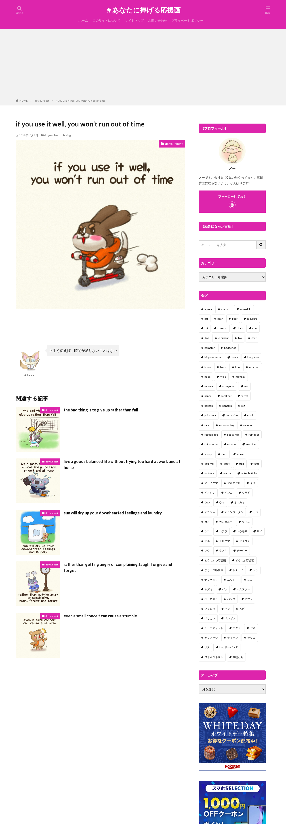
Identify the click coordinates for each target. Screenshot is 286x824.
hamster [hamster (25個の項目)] (209, 347)
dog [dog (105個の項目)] (206, 338)
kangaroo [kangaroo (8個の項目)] (253, 357)
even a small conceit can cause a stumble (100, 615)
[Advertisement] (143, 64)
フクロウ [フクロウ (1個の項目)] (209, 608)
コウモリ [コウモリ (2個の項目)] (242, 531)
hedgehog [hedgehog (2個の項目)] (230, 347)
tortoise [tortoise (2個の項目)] (209, 473)
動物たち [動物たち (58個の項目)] (238, 657)
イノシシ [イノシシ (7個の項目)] (209, 492)
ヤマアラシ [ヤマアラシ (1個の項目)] (211, 637)
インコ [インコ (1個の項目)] (229, 492)
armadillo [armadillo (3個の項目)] (245, 309)
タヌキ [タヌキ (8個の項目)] (223, 550)
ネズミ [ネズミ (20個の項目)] (208, 589)
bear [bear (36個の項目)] (220, 318)
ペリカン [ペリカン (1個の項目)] (209, 618)
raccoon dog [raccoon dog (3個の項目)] (226, 425)
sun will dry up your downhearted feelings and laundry (113, 512)
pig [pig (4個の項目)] (243, 405)
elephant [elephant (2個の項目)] (223, 338)
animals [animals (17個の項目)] (226, 309)
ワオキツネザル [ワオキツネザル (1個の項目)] (213, 657)
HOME (23, 100)
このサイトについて (106, 20)
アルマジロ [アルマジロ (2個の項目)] (234, 483)
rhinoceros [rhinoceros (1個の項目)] (211, 444)
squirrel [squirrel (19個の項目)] (209, 463)
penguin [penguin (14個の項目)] (227, 405)
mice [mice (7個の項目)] (207, 376)
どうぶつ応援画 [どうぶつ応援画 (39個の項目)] (213, 570)
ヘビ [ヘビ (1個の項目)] (242, 608)
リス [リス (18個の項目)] (207, 647)
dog (68, 135)
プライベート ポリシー (187, 20)
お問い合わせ (157, 20)
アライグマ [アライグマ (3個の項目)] (211, 483)
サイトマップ (134, 20)
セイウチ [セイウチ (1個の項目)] (244, 541)
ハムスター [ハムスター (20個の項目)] (243, 589)
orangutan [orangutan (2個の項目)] (228, 386)
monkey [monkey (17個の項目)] (240, 376)
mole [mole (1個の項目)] (223, 376)
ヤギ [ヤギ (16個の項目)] (252, 628)
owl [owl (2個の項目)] (246, 386)
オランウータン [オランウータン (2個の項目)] (234, 512)
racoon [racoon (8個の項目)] (247, 425)
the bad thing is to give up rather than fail (101, 409)
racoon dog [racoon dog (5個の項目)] (211, 434)
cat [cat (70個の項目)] (206, 328)
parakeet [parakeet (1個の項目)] (226, 396)
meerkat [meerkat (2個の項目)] (254, 367)
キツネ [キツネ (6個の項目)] (246, 521)
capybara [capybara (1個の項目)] (252, 318)
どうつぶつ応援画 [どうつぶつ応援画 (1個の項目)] (215, 560)
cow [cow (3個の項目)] (254, 328)
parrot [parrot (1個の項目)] (244, 396)
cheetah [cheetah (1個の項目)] (222, 328)
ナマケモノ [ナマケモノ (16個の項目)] (211, 579)
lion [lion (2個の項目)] (237, 367)
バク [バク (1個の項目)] (224, 589)
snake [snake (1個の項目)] (240, 454)
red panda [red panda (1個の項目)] (233, 434)
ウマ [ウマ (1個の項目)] (222, 502)
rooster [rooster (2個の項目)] (231, 444)
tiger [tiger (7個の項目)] (256, 463)
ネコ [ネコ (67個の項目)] (250, 579)
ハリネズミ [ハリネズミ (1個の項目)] (211, 599)
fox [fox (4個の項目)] (240, 338)
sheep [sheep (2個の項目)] (208, 454)
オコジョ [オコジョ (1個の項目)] (209, 512)
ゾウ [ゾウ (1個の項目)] (207, 550)
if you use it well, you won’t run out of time (80, 100)
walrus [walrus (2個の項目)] (227, 473)
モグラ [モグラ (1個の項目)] (237, 628)
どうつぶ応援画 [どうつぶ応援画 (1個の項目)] (244, 560)
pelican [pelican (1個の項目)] (208, 405)
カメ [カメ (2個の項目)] (207, 521)
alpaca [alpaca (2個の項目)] (208, 309)
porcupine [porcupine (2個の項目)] (232, 415)
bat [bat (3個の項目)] (206, 318)
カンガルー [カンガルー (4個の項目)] (226, 521)
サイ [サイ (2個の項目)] (259, 531)
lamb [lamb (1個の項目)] (223, 367)
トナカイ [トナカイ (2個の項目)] (238, 570)
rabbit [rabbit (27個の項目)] (250, 415)
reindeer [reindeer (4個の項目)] (253, 434)
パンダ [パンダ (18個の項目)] (231, 599)
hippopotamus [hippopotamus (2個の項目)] (212, 357)
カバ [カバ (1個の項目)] (255, 512)
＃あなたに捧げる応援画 (143, 10)
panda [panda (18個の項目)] (208, 396)
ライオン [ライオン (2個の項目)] (232, 637)
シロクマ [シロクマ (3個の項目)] (224, 541)
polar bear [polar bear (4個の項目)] (210, 415)
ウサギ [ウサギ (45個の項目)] (246, 492)
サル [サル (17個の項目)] (207, 541)
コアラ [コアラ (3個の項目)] (223, 531)
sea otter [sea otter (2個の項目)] (251, 444)
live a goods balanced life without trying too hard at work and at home (122, 464)
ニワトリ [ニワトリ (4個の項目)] (232, 579)
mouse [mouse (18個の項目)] (208, 386)
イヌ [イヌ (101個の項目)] (252, 483)
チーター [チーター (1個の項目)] (242, 550)
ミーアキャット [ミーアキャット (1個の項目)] (213, 628)
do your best (41, 100)
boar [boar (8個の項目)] (235, 318)
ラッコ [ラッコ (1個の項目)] (251, 637)
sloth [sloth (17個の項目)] (224, 454)
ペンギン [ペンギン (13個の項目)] (230, 618)
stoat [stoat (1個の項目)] (226, 463)
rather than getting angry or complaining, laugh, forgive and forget (118, 567)
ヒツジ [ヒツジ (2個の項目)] (249, 599)
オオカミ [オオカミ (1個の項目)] (239, 502)
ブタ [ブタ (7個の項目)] (227, 608)
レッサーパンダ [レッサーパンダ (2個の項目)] (228, 647)
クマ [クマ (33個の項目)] (207, 531)
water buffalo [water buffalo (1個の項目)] (249, 473)
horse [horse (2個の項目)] (234, 357)
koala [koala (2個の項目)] (207, 367)
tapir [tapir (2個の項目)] (241, 463)
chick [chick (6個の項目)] (240, 328)
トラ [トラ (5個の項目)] (255, 570)
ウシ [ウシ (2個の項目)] (207, 502)
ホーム (83, 20)
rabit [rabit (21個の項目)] (207, 425)
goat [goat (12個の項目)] (254, 338)
